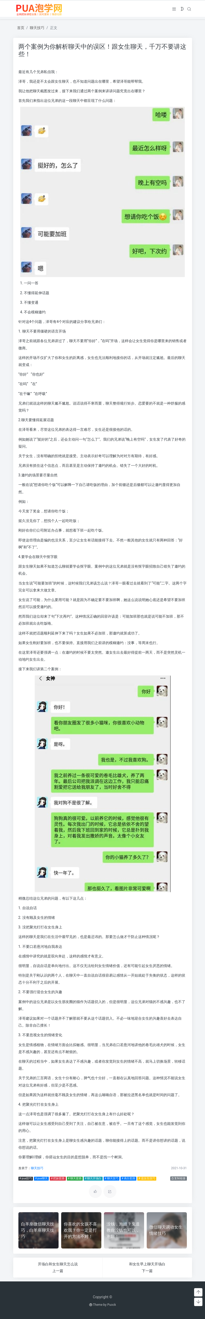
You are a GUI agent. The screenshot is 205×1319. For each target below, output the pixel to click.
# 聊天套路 (75, 1178)
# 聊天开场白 (93, 1178)
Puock (111, 1305)
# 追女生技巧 (147, 1178)
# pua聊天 (41, 1178)
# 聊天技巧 (111, 1178)
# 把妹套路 (58, 1178)
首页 (20, 28)
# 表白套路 (128, 1178)
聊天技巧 (37, 28)
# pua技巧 (25, 1178)
